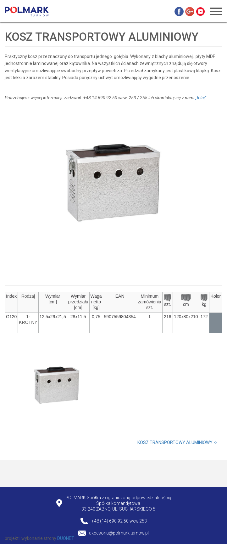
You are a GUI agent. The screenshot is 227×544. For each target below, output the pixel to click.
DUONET (65, 538)
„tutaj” (200, 97)
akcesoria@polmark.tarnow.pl (119, 532)
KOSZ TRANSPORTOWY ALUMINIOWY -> (177, 442)
